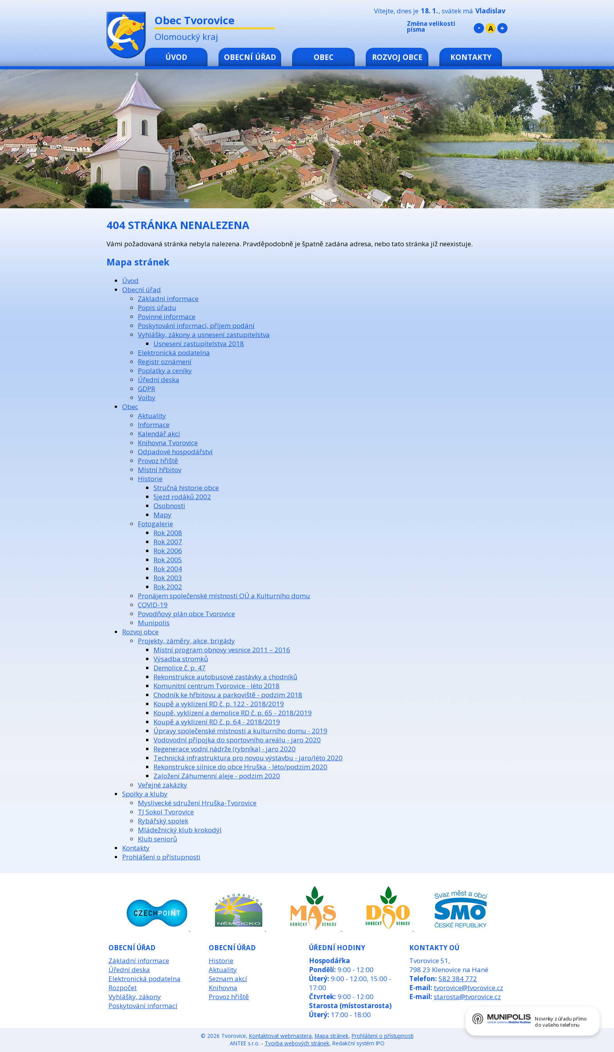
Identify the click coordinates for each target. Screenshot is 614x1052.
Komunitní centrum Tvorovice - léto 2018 (217, 685)
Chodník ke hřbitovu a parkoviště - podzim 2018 (228, 694)
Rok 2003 (168, 577)
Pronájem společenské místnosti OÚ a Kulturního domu (224, 595)
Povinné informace (166, 316)
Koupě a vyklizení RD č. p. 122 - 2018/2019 (219, 703)
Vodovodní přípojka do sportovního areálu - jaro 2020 (237, 739)
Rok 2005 (168, 559)
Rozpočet (122, 987)
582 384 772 (458, 978)
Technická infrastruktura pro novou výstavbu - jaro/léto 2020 (248, 757)
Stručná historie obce (186, 487)
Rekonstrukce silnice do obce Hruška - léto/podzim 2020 (240, 766)
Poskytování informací (142, 1005)
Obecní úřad (250, 57)
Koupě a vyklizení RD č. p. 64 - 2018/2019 (217, 721)
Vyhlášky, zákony (134, 996)
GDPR (146, 388)
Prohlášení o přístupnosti (161, 856)
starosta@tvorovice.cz (467, 996)
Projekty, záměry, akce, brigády (186, 640)
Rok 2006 (168, 550)
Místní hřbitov (159, 469)
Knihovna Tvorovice (168, 442)
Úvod (176, 57)
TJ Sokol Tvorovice (166, 811)
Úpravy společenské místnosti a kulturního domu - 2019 (240, 730)
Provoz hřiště (158, 460)
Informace (154, 424)
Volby (146, 397)
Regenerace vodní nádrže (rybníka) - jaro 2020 (225, 748)
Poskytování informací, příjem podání (196, 325)
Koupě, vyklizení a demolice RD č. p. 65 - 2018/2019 (233, 712)
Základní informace (168, 298)
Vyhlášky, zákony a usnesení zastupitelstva (204, 334)
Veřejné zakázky (162, 784)
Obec (324, 57)
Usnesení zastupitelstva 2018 (199, 343)
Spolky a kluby (145, 793)
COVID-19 (153, 604)
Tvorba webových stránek (297, 1043)
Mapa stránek (332, 1035)
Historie (150, 478)
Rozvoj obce (397, 57)
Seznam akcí (228, 978)
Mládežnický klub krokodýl (180, 829)
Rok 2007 (168, 541)
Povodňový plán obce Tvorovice (186, 613)
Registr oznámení (164, 361)
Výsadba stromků (181, 658)
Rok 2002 (168, 586)
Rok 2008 (168, 532)
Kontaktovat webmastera (280, 1035)
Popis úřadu (157, 307)
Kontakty (470, 57)
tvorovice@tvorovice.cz (468, 987)
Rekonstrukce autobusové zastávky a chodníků (225, 676)
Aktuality (152, 415)
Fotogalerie (155, 523)
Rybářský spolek (163, 820)
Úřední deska (158, 379)
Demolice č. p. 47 (180, 667)
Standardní (491, 28)
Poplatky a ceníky (165, 370)
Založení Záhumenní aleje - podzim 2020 (217, 775)
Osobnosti (169, 505)
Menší (479, 28)
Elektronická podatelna (174, 352)
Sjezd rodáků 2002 (182, 496)
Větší (502, 28)
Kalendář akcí (159, 433)
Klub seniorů (157, 838)
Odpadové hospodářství (175, 451)
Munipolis (154, 622)
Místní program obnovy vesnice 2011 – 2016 (222, 649)
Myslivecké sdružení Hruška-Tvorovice (197, 802)
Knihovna (223, 987)
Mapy (163, 514)
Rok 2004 (168, 568)
